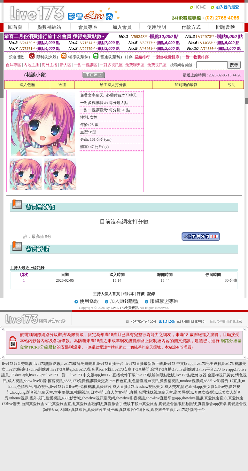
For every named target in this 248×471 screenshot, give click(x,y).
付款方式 (191, 27)
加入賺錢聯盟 (124, 301)
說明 (232, 84)
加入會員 (122, 27)
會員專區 (87, 27)
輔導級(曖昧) (79, 57)
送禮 (62, 84)
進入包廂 (27, 84)
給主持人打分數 (113, 84)
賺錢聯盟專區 (164, 301)
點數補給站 (49, 27)
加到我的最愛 (186, 84)
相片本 (128, 294)
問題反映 (225, 27)
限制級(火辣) (47, 57)
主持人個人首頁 (106, 294)
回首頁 (15, 27)
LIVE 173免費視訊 (125, 308)
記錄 (151, 294)
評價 (140, 294)
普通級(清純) (111, 57)
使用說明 (156, 27)
